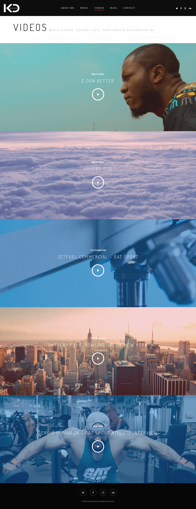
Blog (113, 8)
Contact (129, 8)
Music (84, 8)
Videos (99, 8)
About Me (67, 8)
